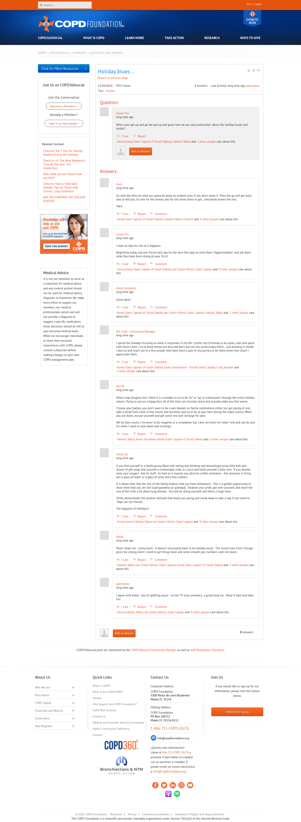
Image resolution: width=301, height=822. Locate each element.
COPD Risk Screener (104, 710)
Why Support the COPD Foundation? (115, 704)
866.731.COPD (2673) (175, 752)
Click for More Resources (60, 68)
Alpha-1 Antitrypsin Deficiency (111, 728)
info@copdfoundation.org (169, 771)
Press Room (42, 695)
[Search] (65, 5)
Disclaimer (116, 814)
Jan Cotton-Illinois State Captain (192, 269)
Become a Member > (63, 106)
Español (97, 735)
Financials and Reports (49, 710)
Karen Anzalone (146, 439)
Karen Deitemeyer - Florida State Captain (189, 367)
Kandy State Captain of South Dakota (148, 141)
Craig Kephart (225, 367)
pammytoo (252, 86)
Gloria (120, 141)
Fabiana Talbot (182, 141)
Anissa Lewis (125, 522)
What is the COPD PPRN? (108, 692)
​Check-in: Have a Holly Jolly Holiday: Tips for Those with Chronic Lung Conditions (60, 187)
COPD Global (43, 703)
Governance (42, 718)
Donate (252, 18)
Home (42, 53)
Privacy (132, 814)
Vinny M (188, 219)
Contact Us (99, 716)
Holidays (110, 90)
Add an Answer (140, 151)
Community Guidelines (155, 814)
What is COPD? (102, 686)
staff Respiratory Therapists (207, 650)
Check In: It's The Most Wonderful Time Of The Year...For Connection (64, 164)
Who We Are (42, 687)
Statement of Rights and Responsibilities (199, 814)
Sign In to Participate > (64, 123)
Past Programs (43, 726)
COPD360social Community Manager (153, 650)
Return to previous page (113, 78)
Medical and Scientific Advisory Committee (118, 722)
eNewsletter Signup (237, 711)
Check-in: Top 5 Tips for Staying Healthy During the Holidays (62, 152)
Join (249, 4)
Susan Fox (122, 113)
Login (258, 4)
